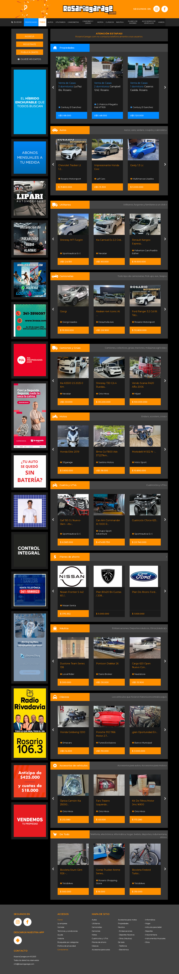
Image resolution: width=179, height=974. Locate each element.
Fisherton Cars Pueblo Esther (145, 252)
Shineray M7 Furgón (71, 239)
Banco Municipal (142, 742)
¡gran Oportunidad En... (145, 732)
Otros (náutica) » (158, 628)
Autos (94, 920)
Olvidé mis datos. (29, 59)
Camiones (96, 931)
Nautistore (138, 674)
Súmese (60, 927)
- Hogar (147, 923)
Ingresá (29, 36)
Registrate (29, 44)
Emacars (66, 742)
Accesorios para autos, (130, 765)
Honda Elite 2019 (69, 451)
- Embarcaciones (125, 931)
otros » (163, 837)
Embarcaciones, (121, 628)
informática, (120, 834)
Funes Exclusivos (106, 742)
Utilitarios (96, 923)
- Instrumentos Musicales (154, 938)
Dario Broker (104, 674)
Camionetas (97, 927)
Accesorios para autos (101, 949)
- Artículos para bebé (153, 927)
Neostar (101, 253)
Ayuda (60, 935)
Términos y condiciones (67, 931)
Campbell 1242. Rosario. (109, 87)
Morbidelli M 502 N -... (144, 451)
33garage (66, 462)
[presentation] (53, 88)
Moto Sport (139, 462)
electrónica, (107, 834)
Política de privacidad (66, 946)
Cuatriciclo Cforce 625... (145, 520)
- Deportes (148, 931)
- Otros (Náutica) (125, 938)
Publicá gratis (29, 52)
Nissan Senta (68, 605)
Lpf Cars (101, 178)
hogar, (130, 834)
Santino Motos (105, 462)
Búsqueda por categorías (67, 942)
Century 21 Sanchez (71, 107)
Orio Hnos (102, 393)
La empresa (62, 923)
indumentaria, (160, 834)
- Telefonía (122, 946)
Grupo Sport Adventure (104, 532)
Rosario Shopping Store (106, 882)
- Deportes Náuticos (126, 935)
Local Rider (67, 674)
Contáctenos (62, 949)
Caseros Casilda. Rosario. (143, 87)
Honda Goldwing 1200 (72, 732)
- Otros (147, 942)
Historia (60, 938)
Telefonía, (95, 834)
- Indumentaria (150, 935)
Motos (94, 935)
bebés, (138, 834)
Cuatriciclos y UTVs (100, 938)
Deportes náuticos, (140, 628)
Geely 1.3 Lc (138, 165)
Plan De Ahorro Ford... (144, 592)
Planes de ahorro (99, 942)
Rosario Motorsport (71, 178)
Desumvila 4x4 (105, 322)
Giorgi (63, 311)
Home (60, 920)
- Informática (149, 920)
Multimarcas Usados (143, 178)
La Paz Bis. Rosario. (71, 87)
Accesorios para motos (154, 765)
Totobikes (66, 883)
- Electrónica (123, 949)
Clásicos (95, 946)
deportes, (147, 834)
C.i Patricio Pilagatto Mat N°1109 (108, 105)
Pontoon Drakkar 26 (107, 663)
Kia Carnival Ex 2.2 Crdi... (109, 239)
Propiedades (123, 923)
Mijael (136, 393)
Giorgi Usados (68, 322)
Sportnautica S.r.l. (70, 253)
